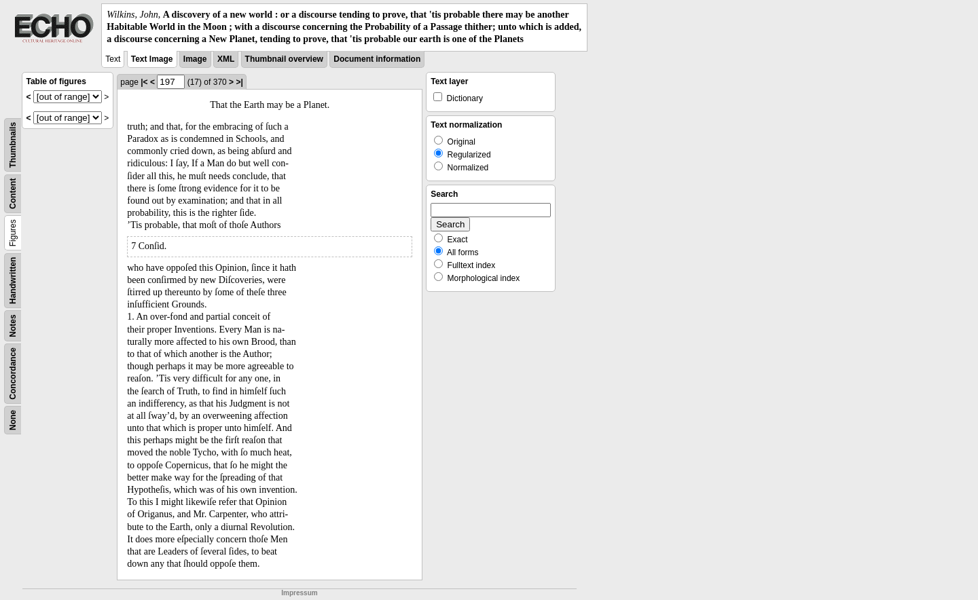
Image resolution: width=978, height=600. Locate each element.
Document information (376, 59)
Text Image (152, 59)
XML (225, 59)
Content (13, 193)
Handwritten (13, 280)
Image (195, 59)
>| (239, 82)
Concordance (13, 374)
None (13, 420)
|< (144, 82)
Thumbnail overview (284, 59)
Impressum (299, 593)
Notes (13, 325)
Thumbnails (13, 144)
